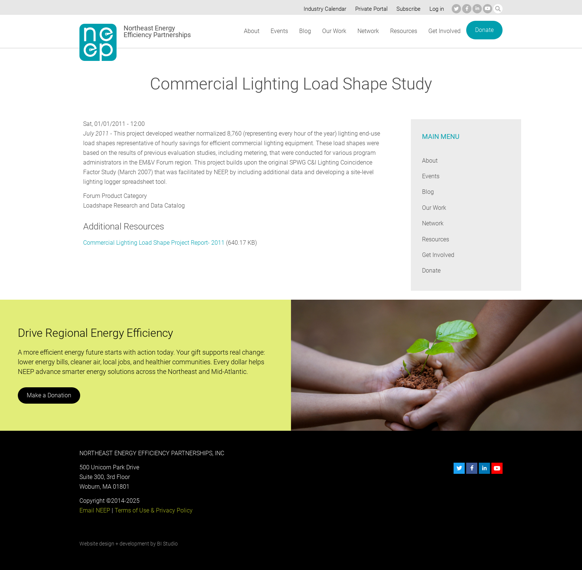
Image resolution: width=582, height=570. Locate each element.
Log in (435, 9)
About (251, 31)
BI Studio (167, 544)
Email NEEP (94, 510)
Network (368, 31)
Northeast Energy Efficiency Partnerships (158, 31)
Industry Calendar (322, 9)
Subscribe (407, 9)
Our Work (333, 31)
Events (279, 31)
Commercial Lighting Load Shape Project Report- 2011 (153, 242)
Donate (484, 29)
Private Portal (369, 9)
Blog (304, 31)
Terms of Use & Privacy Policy (153, 510)
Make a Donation (49, 395)
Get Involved (445, 31)
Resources (403, 31)
